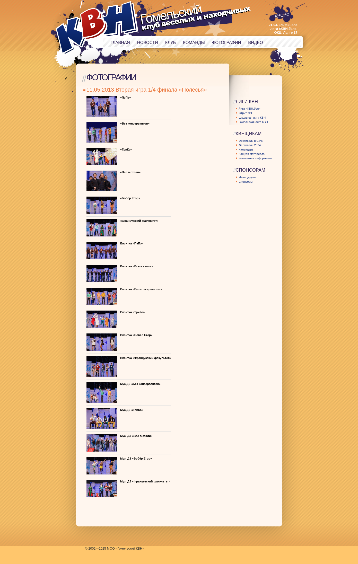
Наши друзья (248, 177)
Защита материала (252, 153)
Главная (120, 42)
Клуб (170, 42)
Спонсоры (246, 181)
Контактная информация (256, 158)
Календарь (246, 149)
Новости (147, 42)
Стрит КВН (246, 112)
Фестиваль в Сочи (251, 140)
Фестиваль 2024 (250, 145)
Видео (255, 42)
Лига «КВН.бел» (249, 108)
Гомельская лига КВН (253, 122)
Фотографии (226, 42)
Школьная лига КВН (252, 117)
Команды (194, 42)
